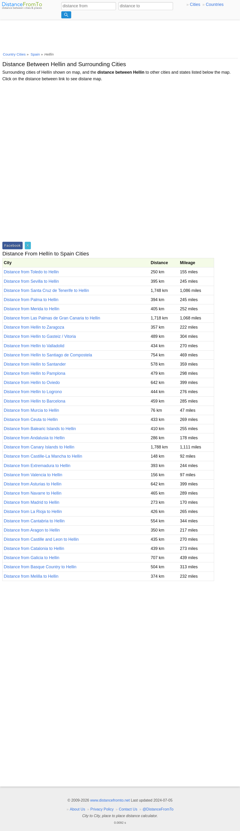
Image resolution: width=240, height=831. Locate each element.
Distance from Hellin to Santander (35, 364)
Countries (214, 4)
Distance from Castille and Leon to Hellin (41, 539)
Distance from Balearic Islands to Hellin (40, 428)
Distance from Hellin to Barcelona (34, 401)
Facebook (12, 245)
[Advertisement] (120, 34)
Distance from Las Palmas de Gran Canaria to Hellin (52, 318)
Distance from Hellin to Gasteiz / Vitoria (40, 336)
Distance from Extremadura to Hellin (37, 465)
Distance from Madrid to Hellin (31, 502)
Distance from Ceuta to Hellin (31, 419)
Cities (195, 4)
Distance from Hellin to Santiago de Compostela (48, 355)
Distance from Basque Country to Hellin (40, 567)
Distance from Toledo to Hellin (31, 272)
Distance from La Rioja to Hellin (33, 511)
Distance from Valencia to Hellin (33, 474)
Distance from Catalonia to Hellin (34, 548)
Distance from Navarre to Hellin (32, 493)
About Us (77, 809)
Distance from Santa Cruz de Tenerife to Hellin (46, 290)
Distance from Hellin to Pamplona (34, 373)
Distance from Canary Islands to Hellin (39, 447)
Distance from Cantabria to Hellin (34, 521)
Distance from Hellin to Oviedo (32, 382)
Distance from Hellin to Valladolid (34, 345)
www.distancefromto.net (110, 800)
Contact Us (128, 809)
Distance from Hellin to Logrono (33, 391)
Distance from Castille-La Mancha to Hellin (43, 456)
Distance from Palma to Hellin (31, 299)
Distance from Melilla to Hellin (31, 576)
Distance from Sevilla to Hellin (31, 281)
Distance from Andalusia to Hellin (34, 438)
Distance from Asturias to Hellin (32, 484)
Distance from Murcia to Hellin (31, 410)
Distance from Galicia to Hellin (31, 557)
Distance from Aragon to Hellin (32, 530)
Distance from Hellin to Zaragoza (34, 327)
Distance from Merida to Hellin (31, 309)
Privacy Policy (102, 809)
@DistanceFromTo (158, 809)
